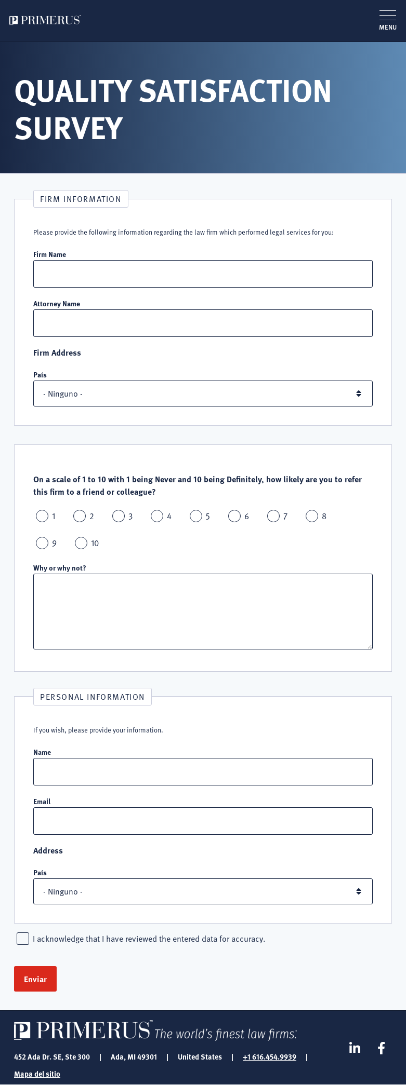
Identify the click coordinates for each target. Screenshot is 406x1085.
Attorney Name (56, 303)
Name (42, 752)
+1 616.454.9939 (269, 1056)
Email (41, 801)
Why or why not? (59, 567)
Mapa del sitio (37, 1073)
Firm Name (49, 254)
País (40, 374)
